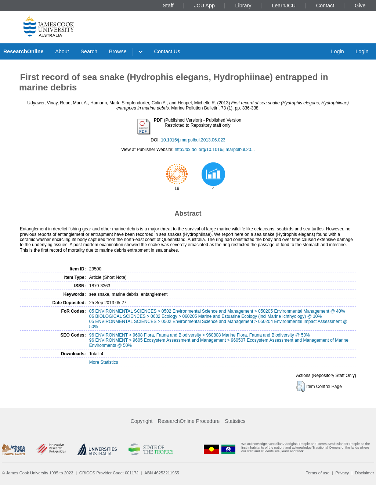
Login (337, 51)
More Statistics (103, 362)
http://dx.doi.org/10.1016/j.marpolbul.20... (215, 149)
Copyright (142, 421)
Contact (325, 5)
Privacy (342, 473)
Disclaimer (364, 473)
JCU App (204, 5)
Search (88, 51)
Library (243, 5)
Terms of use (317, 473)
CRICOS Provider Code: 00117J (108, 473)
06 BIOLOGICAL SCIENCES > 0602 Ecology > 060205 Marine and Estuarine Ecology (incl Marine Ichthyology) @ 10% (205, 316)
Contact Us (167, 51)
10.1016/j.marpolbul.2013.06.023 (193, 140)
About (62, 51)
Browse (118, 51)
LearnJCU (284, 5)
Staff (168, 5)
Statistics (235, 421)
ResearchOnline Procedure (189, 421)
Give (360, 5)
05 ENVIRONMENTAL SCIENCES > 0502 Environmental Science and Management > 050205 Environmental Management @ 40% (217, 311)
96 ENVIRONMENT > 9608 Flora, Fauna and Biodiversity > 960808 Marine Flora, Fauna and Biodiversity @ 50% (199, 335)
